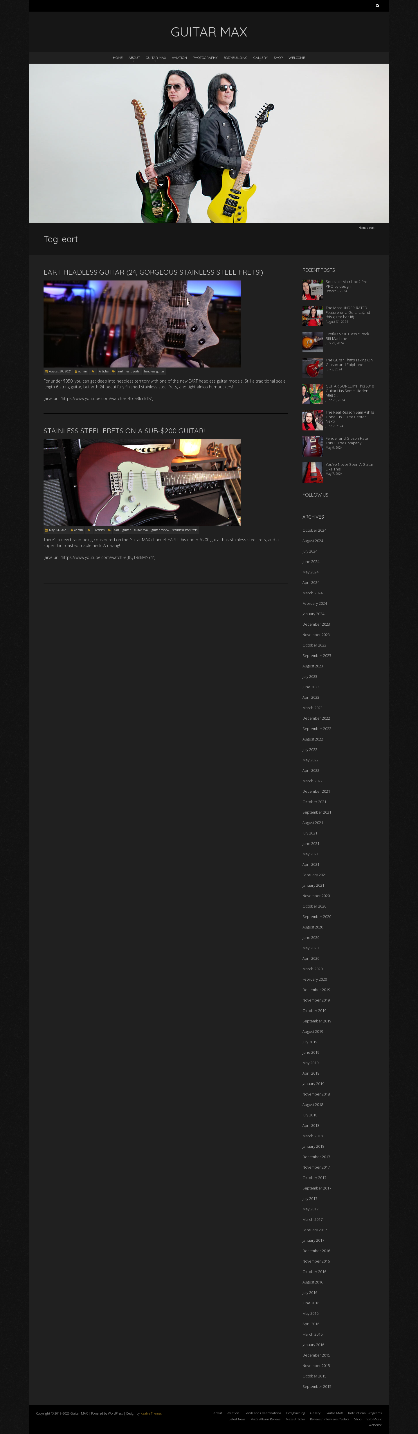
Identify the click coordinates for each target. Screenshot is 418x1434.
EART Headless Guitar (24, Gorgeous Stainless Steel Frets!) (153, 272)
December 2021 (316, 791)
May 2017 (310, 1209)
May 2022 (310, 760)
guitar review (160, 530)
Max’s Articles (295, 1419)
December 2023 (316, 624)
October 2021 (314, 801)
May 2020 (310, 947)
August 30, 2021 (60, 371)
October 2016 (314, 1271)
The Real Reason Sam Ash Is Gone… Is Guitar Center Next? (350, 417)
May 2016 (310, 1313)
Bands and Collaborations (262, 1413)
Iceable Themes (151, 1413)
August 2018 (312, 1104)
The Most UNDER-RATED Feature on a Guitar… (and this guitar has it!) (348, 312)
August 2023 (312, 666)
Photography (205, 57)
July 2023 (309, 676)
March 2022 (312, 780)
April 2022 (310, 770)
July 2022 (309, 749)
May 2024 (310, 572)
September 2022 (316, 728)
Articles (104, 371)
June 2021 (310, 843)
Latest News (237, 1419)
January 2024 (313, 613)
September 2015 (316, 1386)
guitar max (141, 530)
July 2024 (309, 551)
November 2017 (316, 1167)
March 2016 (312, 1334)
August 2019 (312, 1031)
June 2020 (310, 937)
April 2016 (310, 1323)
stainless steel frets (184, 530)
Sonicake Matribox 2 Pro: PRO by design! (347, 284)
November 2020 (316, 895)
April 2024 (310, 582)
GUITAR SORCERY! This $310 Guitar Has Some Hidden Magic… (350, 390)
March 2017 (312, 1219)
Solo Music (374, 1419)
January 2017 (313, 1240)
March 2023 (312, 707)
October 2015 (314, 1376)
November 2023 (316, 634)
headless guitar (154, 371)
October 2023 (314, 645)
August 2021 (312, 822)
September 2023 (316, 655)
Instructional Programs (365, 1413)
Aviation (179, 57)
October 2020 (314, 906)
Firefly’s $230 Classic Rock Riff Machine (347, 336)
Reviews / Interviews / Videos (329, 1419)
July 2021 (309, 833)
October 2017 (314, 1177)
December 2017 (316, 1156)
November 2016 (316, 1261)
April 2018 (310, 1125)
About (134, 57)
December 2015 (316, 1355)
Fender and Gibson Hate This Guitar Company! (347, 441)
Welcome (297, 57)
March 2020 (312, 968)
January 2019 (313, 1083)
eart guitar (134, 371)
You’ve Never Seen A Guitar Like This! (349, 467)
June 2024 (310, 561)
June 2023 (310, 686)
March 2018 (312, 1135)
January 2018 (313, 1146)
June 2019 (310, 1052)
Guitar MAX (156, 57)
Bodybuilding (236, 57)
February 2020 (314, 979)
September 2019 (316, 1021)
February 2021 (314, 874)
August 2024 (312, 540)
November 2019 (316, 1000)
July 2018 (309, 1115)
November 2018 (316, 1094)
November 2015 (316, 1365)
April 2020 (310, 958)
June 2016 (310, 1303)
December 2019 (316, 989)
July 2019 (309, 1041)
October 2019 (314, 1010)
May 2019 (310, 1062)
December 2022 (316, 718)
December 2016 (316, 1250)
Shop (278, 57)
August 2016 (312, 1282)
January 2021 (313, 885)
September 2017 (316, 1188)
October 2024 (314, 530)
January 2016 (313, 1344)
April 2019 (310, 1073)
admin (82, 371)
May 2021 (310, 854)
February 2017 (314, 1229)
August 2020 (312, 927)
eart (120, 371)
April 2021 (310, 864)
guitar (126, 530)
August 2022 (312, 739)
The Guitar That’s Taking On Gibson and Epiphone (349, 362)
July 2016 (309, 1292)
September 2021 (316, 812)
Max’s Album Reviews (265, 1419)
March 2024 (312, 592)
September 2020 (316, 916)
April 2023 (310, 697)
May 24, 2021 (58, 530)
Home (118, 57)
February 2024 (314, 603)
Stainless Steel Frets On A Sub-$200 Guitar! (124, 430)
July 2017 (309, 1198)
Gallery (260, 57)
